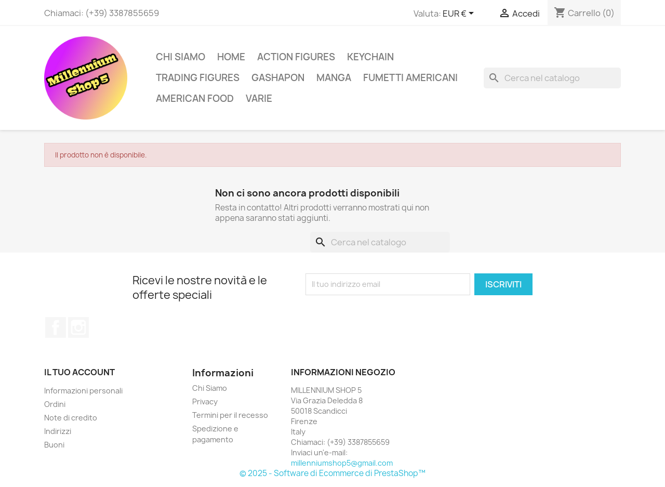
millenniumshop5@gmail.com (342, 463)
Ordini (54, 404)
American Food (195, 98)
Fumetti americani (410, 77)
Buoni (54, 445)
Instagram (78, 327)
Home (231, 56)
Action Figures (296, 56)
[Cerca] (552, 78)
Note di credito (70, 418)
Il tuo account (79, 372)
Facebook (55, 327)
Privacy (205, 401)
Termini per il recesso (230, 415)
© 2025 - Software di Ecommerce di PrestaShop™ (332, 473)
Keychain (370, 56)
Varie (259, 98)
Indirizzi (57, 431)
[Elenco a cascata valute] (460, 14)
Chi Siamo (180, 56)
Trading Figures (198, 77)
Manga (333, 77)
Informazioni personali (83, 391)
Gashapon (277, 77)
